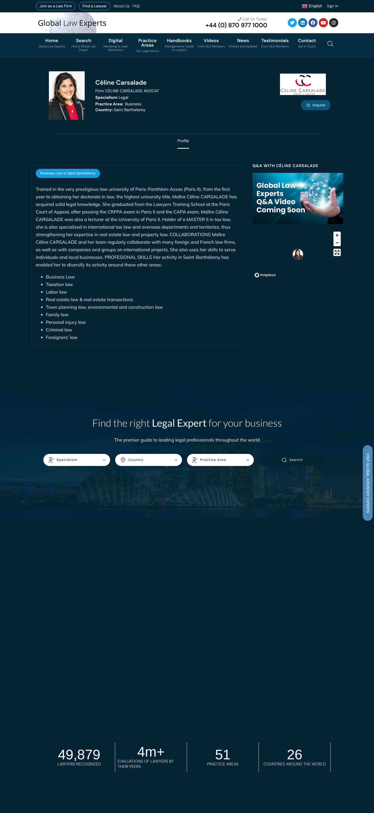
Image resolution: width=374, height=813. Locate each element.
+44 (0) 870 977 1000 (236, 25)
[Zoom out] (337, 242)
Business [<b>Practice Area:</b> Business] (118, 104)
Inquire (315, 105)
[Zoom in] (337, 235)
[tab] (68, 173)
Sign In (332, 6)
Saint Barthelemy (120, 109)
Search (292, 460)
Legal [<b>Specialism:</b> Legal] (111, 97)
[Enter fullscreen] (337, 252)
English (312, 6)
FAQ (136, 6)
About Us (122, 6)
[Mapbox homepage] (265, 275)
